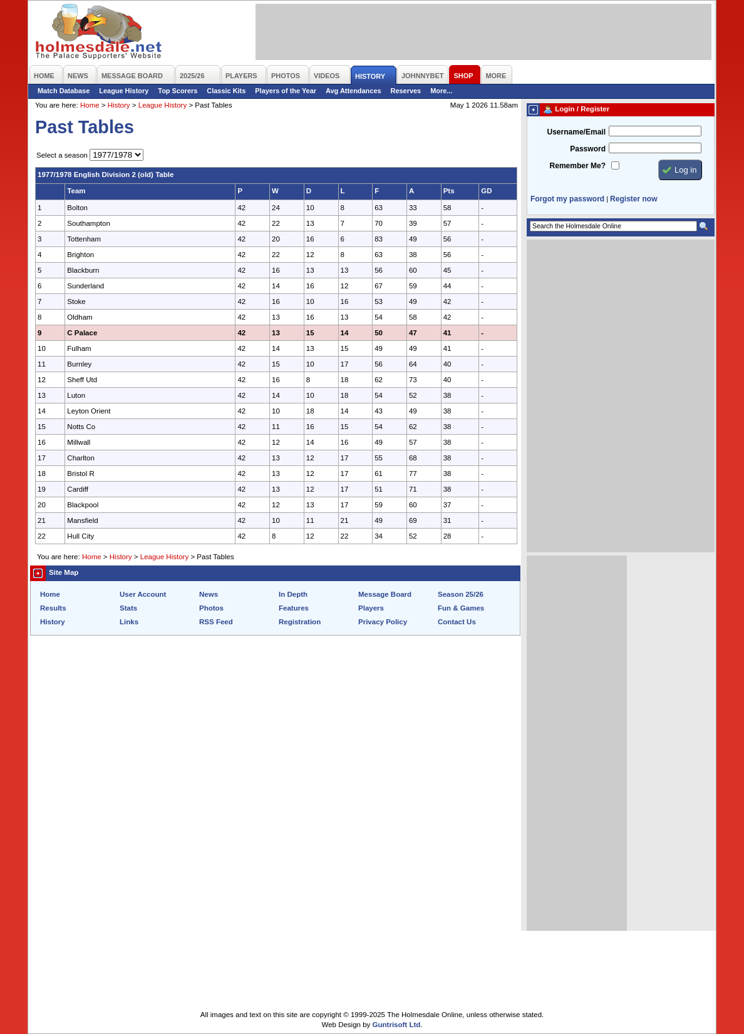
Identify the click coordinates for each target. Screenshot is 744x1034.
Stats (128, 608)
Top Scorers (177, 90)
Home (90, 105)
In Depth (293, 594)
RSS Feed (216, 622)
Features (294, 608)
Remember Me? (578, 165)
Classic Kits (226, 90)
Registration (300, 622)
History (119, 105)
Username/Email (576, 132)
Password (588, 148)
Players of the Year (285, 90)
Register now (633, 199)
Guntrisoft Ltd (397, 1024)
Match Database (64, 90)
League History (123, 90)
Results (53, 608)
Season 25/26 (460, 594)
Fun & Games (461, 608)
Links (129, 622)
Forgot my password (567, 199)
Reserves (406, 90)
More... (441, 90)
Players (371, 608)
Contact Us (457, 622)
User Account (143, 594)
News (208, 594)
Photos (211, 608)
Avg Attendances (353, 90)
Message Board (384, 594)
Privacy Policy (382, 622)
